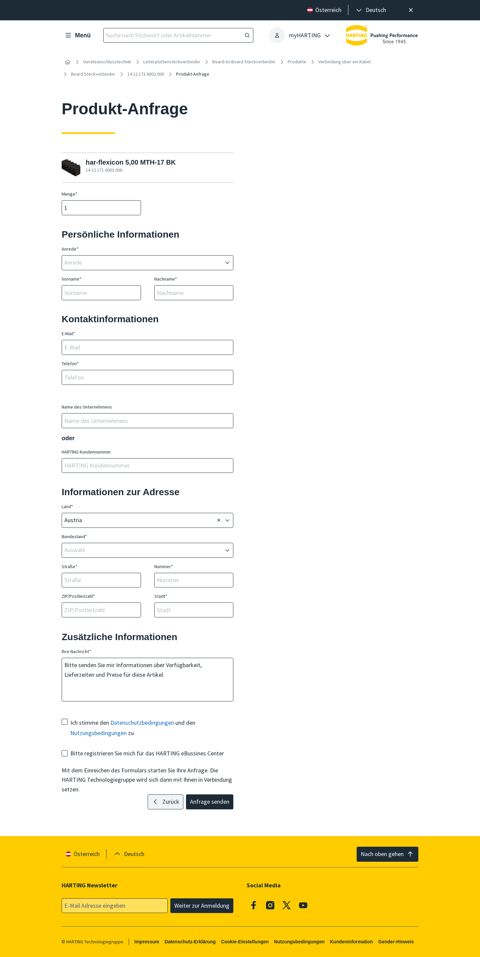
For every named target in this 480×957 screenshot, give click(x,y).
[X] (287, 905)
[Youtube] (303, 905)
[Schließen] (410, 10)
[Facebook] (254, 905)
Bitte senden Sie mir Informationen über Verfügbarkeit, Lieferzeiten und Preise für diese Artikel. (147, 679)
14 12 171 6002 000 (145, 74)
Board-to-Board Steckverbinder (244, 62)
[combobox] (142, 263)
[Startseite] (68, 62)
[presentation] (370, 10)
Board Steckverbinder (93, 74)
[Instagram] (270, 905)
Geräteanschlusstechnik (107, 62)
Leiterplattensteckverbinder (171, 62)
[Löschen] (219, 520)
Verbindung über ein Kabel (344, 62)
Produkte (297, 62)
